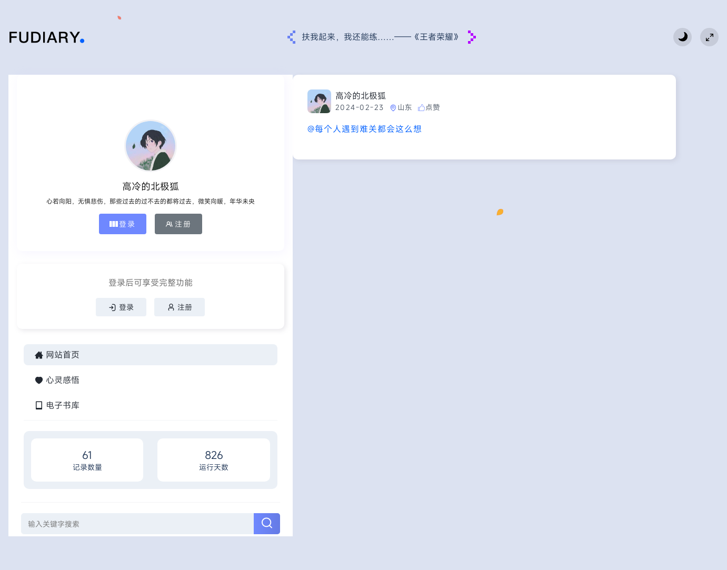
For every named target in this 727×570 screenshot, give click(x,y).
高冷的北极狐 (239, 96)
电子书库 (56, 426)
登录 (56, 232)
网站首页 (56, 376)
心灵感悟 (56, 401)
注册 (111, 232)
